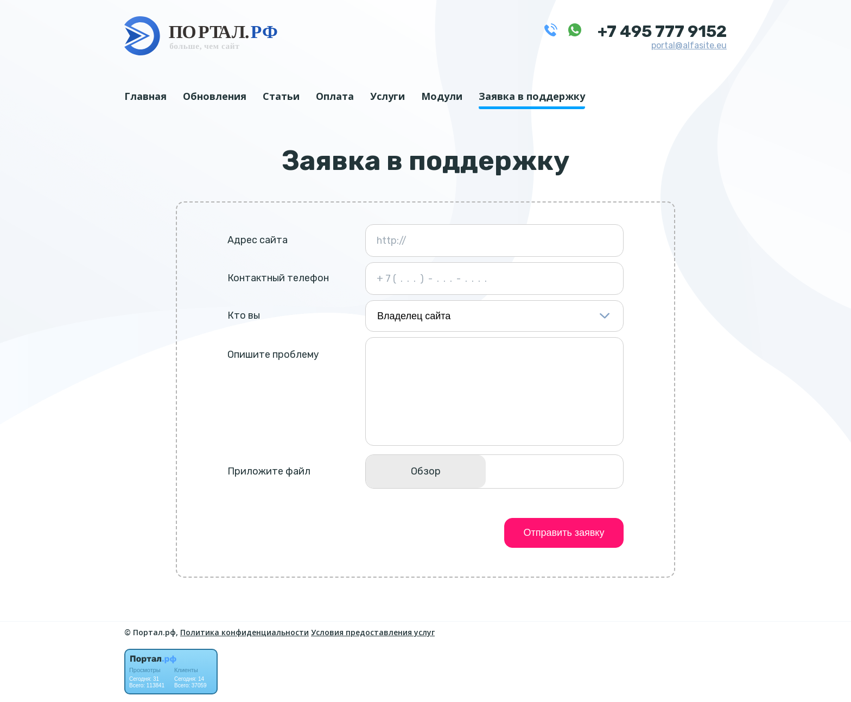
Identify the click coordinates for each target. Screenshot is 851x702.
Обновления (214, 96)
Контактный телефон (278, 278)
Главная (145, 96)
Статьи (281, 96)
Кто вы (243, 315)
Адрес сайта (257, 240)
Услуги (387, 96)
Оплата (335, 96)
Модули (441, 96)
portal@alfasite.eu (689, 45)
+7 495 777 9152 (662, 31)
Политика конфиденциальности (244, 632)
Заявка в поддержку (532, 96)
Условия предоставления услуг (373, 632)
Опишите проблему (273, 355)
